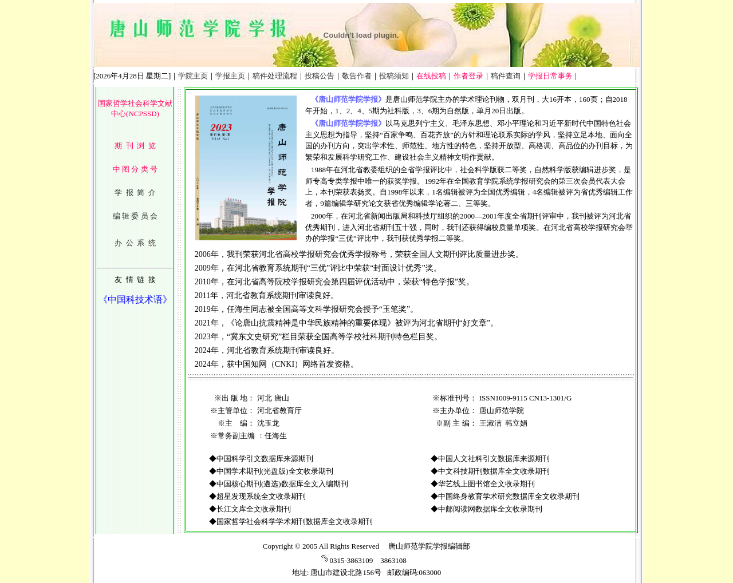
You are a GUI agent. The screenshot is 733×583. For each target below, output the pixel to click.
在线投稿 (431, 76)
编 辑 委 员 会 (135, 216)
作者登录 (468, 76)
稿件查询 (506, 76)
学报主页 (230, 76)
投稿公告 (319, 76)
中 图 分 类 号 (135, 169)
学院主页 (193, 76)
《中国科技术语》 (135, 299)
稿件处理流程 (275, 76)
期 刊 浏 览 (135, 145)
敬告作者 (357, 76)
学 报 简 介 (135, 192)
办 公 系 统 (135, 243)
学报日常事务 (550, 76)
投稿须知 (394, 76)
